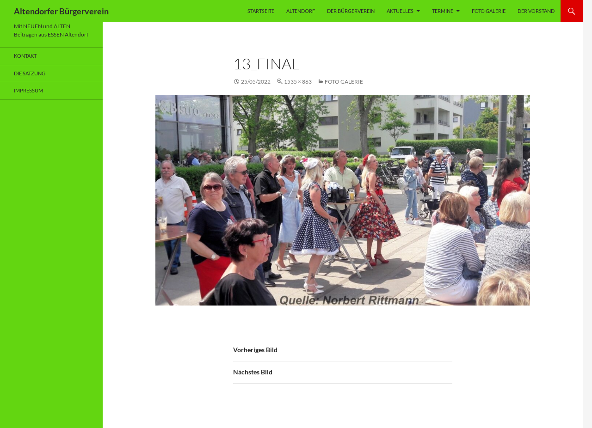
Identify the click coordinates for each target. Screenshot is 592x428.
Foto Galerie (489, 11)
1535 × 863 (298, 81)
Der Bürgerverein (351, 11)
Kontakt (25, 56)
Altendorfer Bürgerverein (61, 11)
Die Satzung (29, 73)
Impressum (28, 90)
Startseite (260, 11)
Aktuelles (400, 11)
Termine (442, 11)
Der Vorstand (536, 11)
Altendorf (300, 11)
